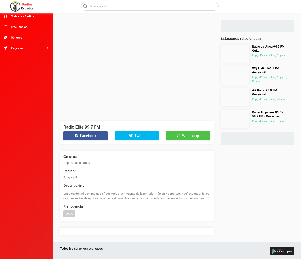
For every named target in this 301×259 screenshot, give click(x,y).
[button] (26, 48)
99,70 (69, 213)
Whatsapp (188, 136)
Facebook (85, 136)
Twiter (137, 136)
